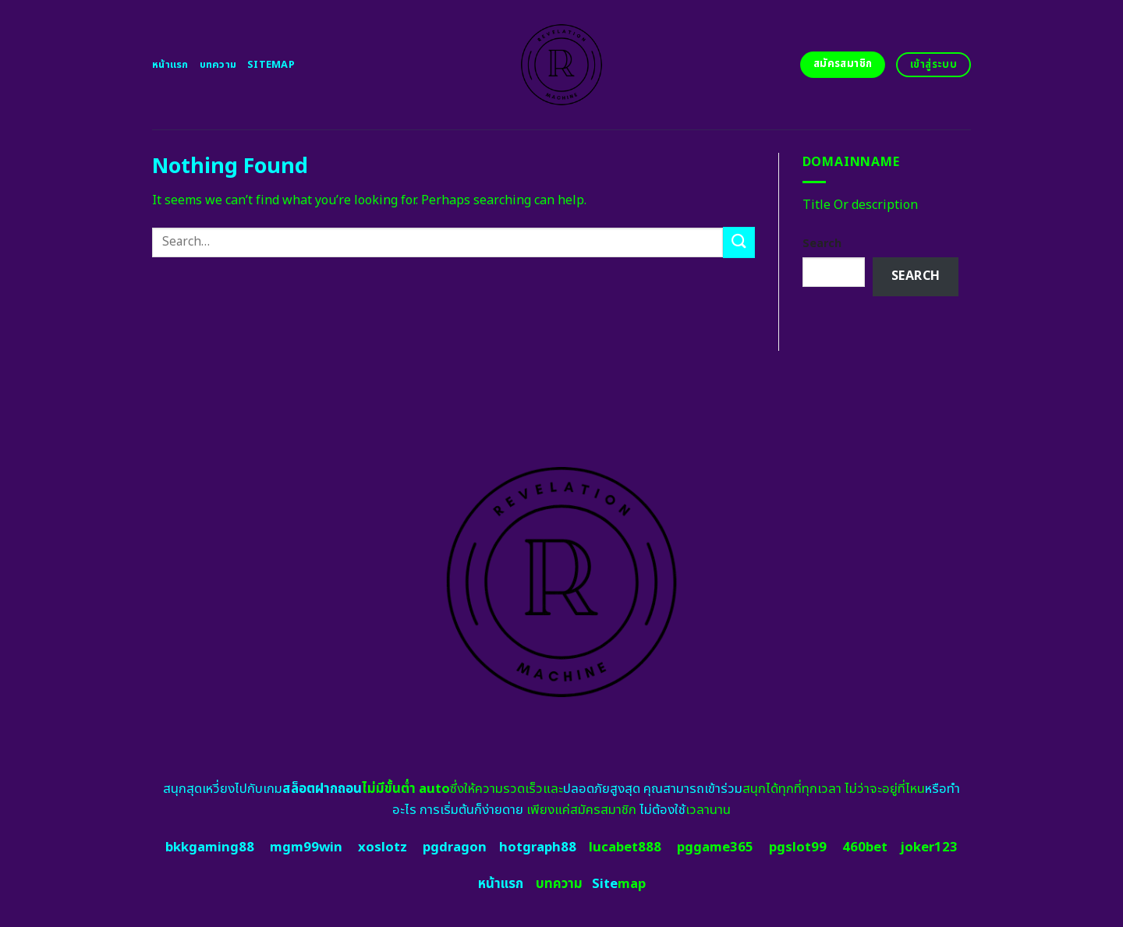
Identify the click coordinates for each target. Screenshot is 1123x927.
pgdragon (455, 847)
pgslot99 (798, 847)
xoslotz (382, 847)
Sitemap (271, 65)
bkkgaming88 (209, 847)
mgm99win (306, 847)
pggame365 (715, 847)
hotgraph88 (537, 847)
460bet (864, 847)
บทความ (218, 65)
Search (821, 243)
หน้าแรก (170, 65)
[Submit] (738, 242)
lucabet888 (625, 847)
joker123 (929, 847)
